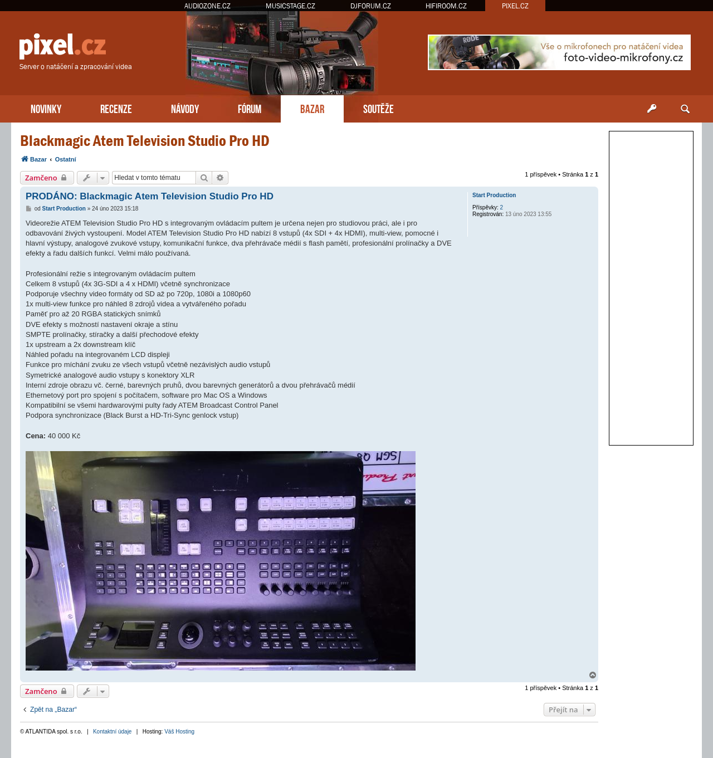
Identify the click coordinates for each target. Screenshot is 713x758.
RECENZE (116, 108)
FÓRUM (249, 108)
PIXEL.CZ (515, 6)
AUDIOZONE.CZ (207, 6)
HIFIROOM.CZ (446, 6)
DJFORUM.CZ (370, 6)
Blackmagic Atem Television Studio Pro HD (145, 140)
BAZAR (312, 108)
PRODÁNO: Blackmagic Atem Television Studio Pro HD (150, 196)
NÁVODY (185, 108)
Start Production (494, 195)
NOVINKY (46, 108)
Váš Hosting (179, 731)
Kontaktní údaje (112, 731)
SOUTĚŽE (378, 108)
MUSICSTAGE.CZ (290, 6)
